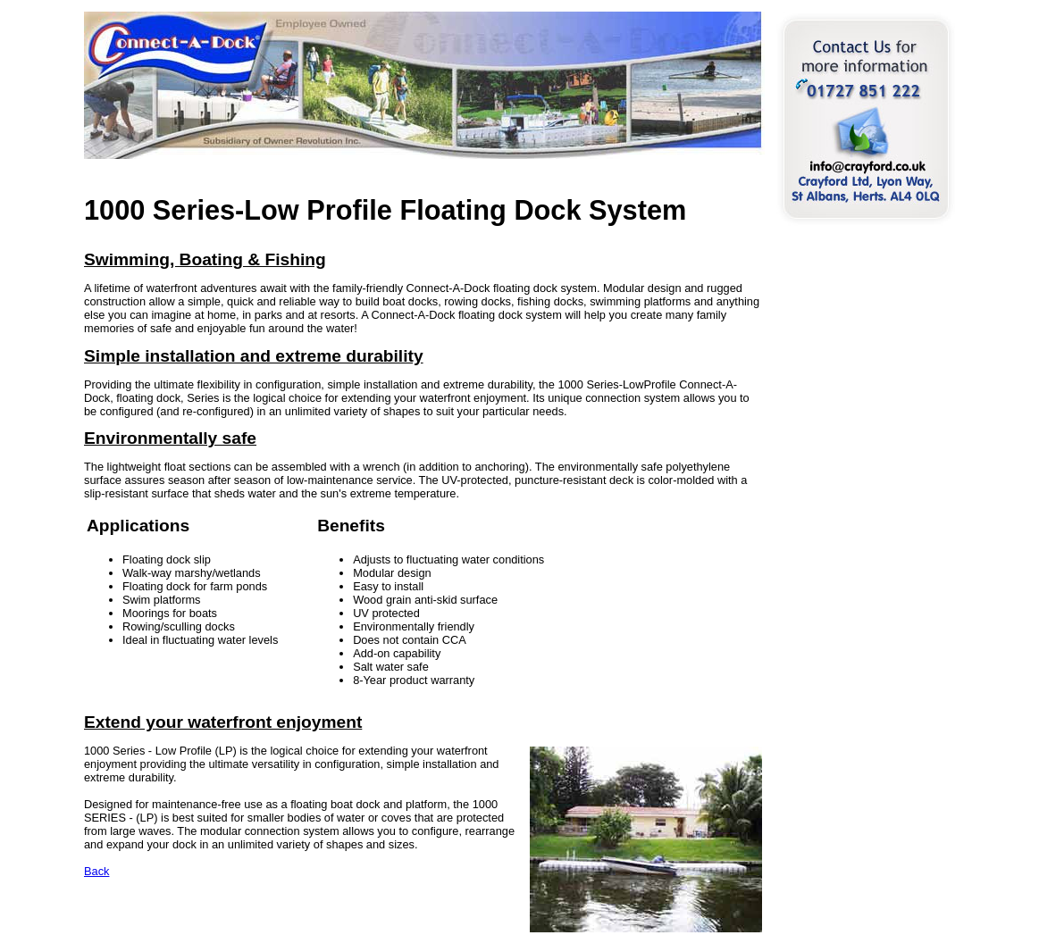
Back (96, 871)
